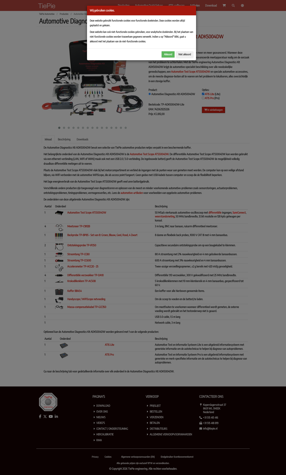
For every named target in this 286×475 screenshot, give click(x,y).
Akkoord (168, 54)
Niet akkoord (184, 54)
